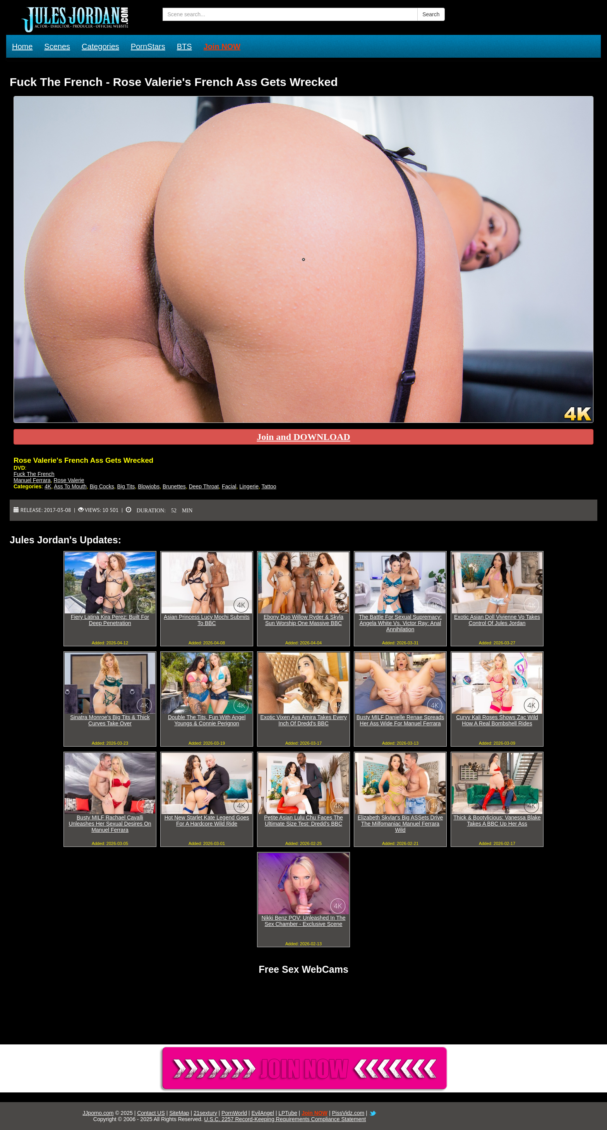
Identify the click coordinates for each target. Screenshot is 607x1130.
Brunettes (174, 486)
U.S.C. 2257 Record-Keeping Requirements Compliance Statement (285, 1119)
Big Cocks (102, 486)
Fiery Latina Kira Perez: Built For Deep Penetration (110, 620)
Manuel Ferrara (32, 480)
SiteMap (179, 1113)
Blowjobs (148, 486)
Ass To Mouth (70, 486)
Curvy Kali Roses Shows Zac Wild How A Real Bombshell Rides (497, 720)
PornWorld (234, 1113)
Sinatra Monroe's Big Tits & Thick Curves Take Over (110, 720)
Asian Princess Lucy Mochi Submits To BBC (207, 620)
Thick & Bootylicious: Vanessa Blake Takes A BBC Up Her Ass (496, 820)
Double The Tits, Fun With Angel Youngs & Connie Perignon (207, 720)
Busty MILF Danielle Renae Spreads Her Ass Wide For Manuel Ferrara (400, 720)
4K (48, 486)
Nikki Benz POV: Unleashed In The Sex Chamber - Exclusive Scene (303, 921)
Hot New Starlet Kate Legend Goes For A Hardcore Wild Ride (207, 820)
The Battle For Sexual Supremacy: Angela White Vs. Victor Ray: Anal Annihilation (400, 623)
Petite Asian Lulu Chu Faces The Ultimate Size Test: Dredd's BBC (303, 820)
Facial (229, 486)
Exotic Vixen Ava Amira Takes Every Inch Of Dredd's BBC (303, 720)
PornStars (148, 46)
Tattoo (269, 486)
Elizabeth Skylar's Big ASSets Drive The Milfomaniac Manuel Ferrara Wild (400, 823)
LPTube (287, 1113)
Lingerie (249, 486)
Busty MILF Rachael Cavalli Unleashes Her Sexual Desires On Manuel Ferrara (110, 823)
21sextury (205, 1113)
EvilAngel (262, 1113)
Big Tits (126, 486)
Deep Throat (204, 486)
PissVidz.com (348, 1113)
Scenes (57, 46)
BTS (184, 46)
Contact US (151, 1113)
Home (22, 46)
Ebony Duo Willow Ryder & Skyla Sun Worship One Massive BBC (303, 620)
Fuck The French (34, 474)
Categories (100, 46)
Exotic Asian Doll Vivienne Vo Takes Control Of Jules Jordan (497, 620)
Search (430, 14)
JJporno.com (97, 1113)
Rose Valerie (68, 480)
